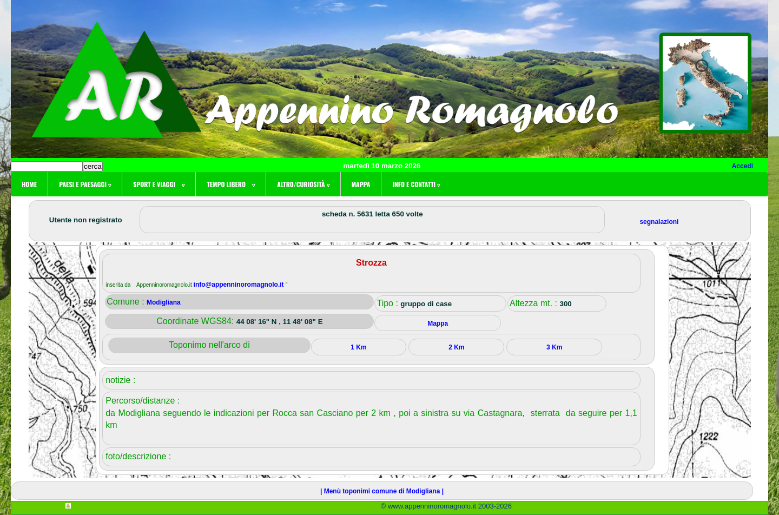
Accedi (742, 166)
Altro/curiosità (303, 184)
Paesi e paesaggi (85, 184)
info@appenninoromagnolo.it (240, 284)
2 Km (456, 347)
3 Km (554, 347)
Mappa (361, 184)
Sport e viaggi (158, 184)
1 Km (358, 347)
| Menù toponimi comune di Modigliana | (382, 491)
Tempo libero (231, 184)
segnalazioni (658, 222)
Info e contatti (416, 184)
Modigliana (164, 302)
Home (29, 184)
